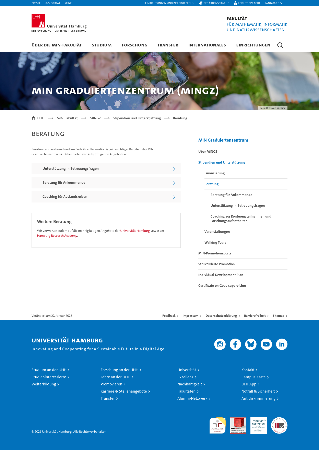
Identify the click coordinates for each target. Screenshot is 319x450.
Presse (36, 3)
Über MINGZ (207, 151)
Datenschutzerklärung (221, 316)
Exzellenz (185, 377)
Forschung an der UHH (119, 369)
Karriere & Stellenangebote (124, 391)
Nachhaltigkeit (189, 384)
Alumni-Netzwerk (192, 398)
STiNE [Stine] (68, 3)
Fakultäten (186, 391)
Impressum (191, 316)
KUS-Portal (52, 3)
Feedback (169, 316)
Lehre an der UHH (115, 377)
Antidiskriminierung (258, 398)
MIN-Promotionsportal (215, 253)
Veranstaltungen (217, 231)
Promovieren (111, 384)
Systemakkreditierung (279, 419)
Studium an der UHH (49, 369)
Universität (186, 369)
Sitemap (278, 316)
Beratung (211, 184)
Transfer (167, 44)
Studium (102, 44)
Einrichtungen (253, 44)
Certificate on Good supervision (222, 285)
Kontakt (248, 369)
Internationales (207, 44)
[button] (170, 3)
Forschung (134, 44)
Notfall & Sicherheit (258, 391)
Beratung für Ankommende (231, 195)
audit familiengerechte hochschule (217, 423)
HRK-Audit (257, 419)
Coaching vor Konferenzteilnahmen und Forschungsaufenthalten (241, 218)
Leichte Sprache (249, 3)
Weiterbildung (44, 384)
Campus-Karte (253, 377)
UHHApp (248, 384)
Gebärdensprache (216, 3)
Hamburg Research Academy (57, 235)
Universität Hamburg (135, 231)
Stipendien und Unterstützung (221, 162)
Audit (234, 419)
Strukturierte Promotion (216, 264)
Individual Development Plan (220, 275)
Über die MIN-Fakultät (57, 44)
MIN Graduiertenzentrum (223, 140)
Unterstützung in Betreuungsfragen (238, 205)
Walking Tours (215, 242)
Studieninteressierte (49, 377)
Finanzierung (214, 173)
